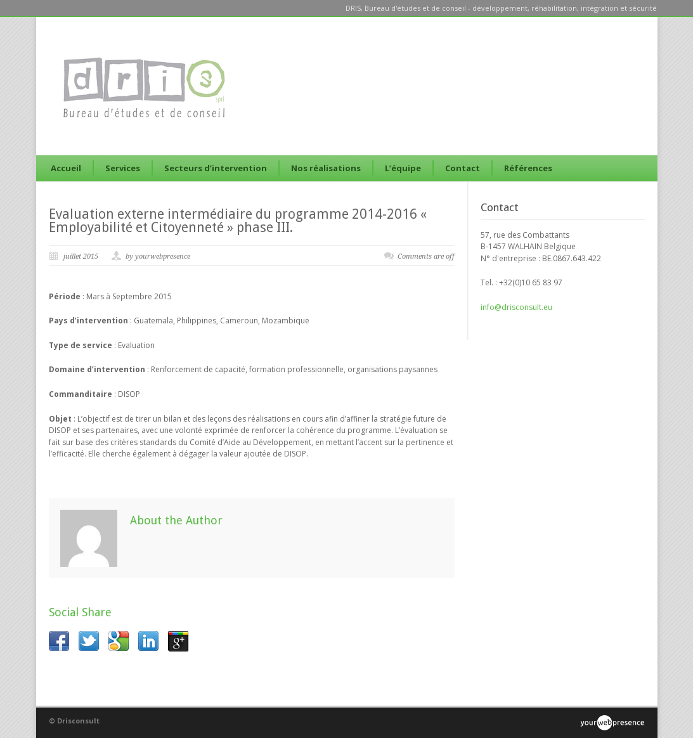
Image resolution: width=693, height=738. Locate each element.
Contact (462, 168)
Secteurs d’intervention (215, 168)
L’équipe (403, 168)
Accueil (66, 168)
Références (528, 168)
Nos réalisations (326, 168)
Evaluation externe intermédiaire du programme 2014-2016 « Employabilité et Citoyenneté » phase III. (238, 220)
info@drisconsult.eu (516, 307)
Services (122, 168)
